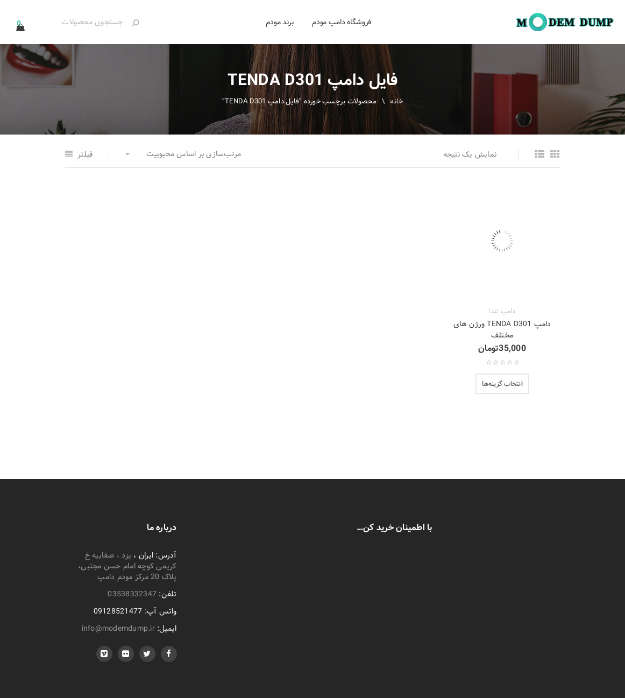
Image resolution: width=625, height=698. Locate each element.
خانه (396, 101)
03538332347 (132, 594)
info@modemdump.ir (118, 628)
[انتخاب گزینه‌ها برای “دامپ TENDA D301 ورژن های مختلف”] (502, 383)
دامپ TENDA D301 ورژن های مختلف (502, 330)
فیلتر (85, 154)
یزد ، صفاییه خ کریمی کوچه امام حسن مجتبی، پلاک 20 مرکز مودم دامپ (127, 566)
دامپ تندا (501, 311)
